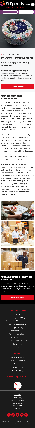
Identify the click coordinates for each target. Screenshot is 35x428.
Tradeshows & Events (18, 334)
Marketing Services (17, 331)
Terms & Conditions (17, 400)
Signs (17, 314)
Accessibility (17, 395)
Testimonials (17, 367)
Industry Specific (17, 347)
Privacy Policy (17, 398)
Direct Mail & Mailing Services (17, 321)
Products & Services (17, 310)
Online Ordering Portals (17, 324)
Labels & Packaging (18, 337)
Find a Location (16, 298)
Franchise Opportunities (17, 377)
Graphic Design (17, 327)
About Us (17, 353)
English (27, 5)
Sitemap (17, 408)
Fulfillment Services (11, 54)
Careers (17, 364)
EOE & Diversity (17, 406)
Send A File (26, 12)
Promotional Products (17, 340)
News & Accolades (17, 360)
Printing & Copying (17, 317)
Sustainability (17, 370)
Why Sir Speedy (17, 357)
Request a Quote (10, 12)
